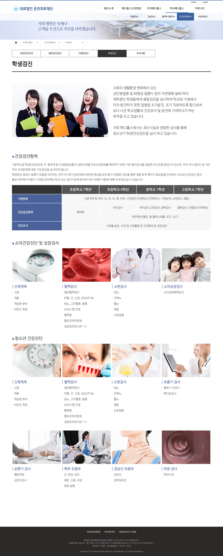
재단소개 (108, 8)
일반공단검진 (54, 53)
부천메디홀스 (154, 8)
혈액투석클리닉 (168, 16)
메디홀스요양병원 (131, 8)
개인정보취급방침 (93, 532)
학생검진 (112, 53)
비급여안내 (202, 16)
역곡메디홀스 (177, 8)
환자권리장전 (110, 532)
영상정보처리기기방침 (127, 532)
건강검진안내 (26, 53)
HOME (193, 2)
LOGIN (205, 2)
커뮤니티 (200, 8)
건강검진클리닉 (185, 16)
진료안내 (151, 16)
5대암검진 (83, 53)
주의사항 (141, 53)
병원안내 (134, 16)
